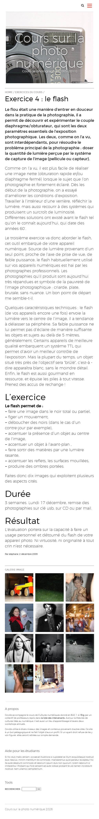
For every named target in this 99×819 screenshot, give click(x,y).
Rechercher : (13, 789)
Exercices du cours (29, 92)
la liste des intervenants (53, 718)
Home (9, 92)
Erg (82, 715)
